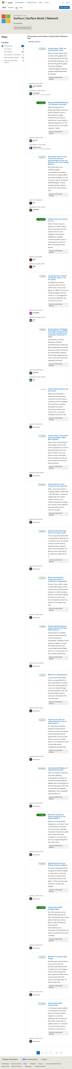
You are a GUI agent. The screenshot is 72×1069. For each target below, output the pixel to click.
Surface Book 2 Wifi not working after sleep (57, 49)
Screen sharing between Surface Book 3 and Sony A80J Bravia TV (57, 628)
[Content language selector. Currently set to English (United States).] (10, 1059)
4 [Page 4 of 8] (50, 1053)
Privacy (40, 1064)
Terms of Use (5, 1066)
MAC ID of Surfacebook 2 (58, 674)
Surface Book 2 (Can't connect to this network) (57, 485)
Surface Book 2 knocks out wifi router (58, 390)
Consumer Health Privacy (53, 1064)
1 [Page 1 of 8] (38, 1053)
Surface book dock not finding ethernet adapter (57, 864)
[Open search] (63, 2)
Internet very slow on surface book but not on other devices (57, 721)
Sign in (68, 2)
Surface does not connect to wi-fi (58, 220)
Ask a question (64, 7)
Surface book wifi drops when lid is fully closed (57, 532)
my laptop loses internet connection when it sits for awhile (57, 278)
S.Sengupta (36, 93)
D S (34, 320)
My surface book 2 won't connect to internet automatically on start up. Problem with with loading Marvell (58, 160)
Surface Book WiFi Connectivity (55, 1004)
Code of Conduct (16, 1066)
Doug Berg (36, 312)
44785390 (36, 209)
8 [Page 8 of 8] (56, 1053)
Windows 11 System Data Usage (57, 957)
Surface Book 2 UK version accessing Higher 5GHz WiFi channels (58, 437)
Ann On (35, 140)
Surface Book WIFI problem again (55, 908)
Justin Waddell (37, 86)
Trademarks (28, 1066)
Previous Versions (16, 1064)
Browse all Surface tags (22, 28)
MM (34, 259)
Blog (25, 1064)
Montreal (35, 372)
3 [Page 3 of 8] (46, 1053)
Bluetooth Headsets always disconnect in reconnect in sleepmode (57, 579)
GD (34, 202)
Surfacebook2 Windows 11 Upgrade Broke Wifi (58, 769)
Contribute (33, 1064)
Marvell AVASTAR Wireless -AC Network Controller (58, 103)
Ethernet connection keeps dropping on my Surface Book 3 (56, 817)
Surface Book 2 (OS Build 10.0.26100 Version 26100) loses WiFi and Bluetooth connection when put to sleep (57, 333)
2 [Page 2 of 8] (42, 1053)
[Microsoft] (3, 2)
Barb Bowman (37, 147)
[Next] (61, 1052)
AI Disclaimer (5, 1064)
